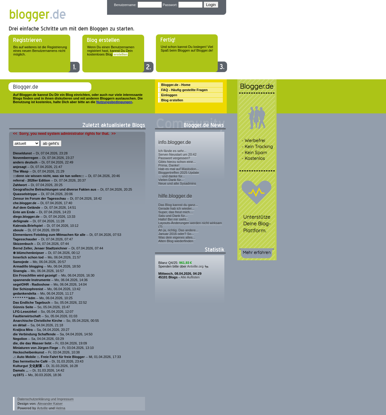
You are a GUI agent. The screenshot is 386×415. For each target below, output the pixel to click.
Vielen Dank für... (171, 180)
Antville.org (195, 266)
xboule (18, 230)
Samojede (21, 262)
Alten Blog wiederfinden (175, 241)
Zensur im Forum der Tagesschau (39, 198)
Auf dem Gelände (26, 207)
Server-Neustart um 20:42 (177, 154)
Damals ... (21, 370)
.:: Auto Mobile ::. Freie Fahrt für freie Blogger (49, 357)
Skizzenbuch (23, 244)
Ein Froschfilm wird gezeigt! (35, 275)
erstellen (120, 54)
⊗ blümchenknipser (28, 253)
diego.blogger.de (26, 216)
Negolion (20, 339)
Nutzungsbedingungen (114, 102)
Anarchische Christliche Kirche (37, 320)
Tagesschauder (25, 239)
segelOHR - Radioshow (31, 284)
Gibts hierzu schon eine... (177, 161)
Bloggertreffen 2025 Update (178, 172)
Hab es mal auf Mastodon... (178, 169)
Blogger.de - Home (176, 85)
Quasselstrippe (25, 194)
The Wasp (21, 171)
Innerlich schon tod (29, 257)
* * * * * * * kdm (24, 298)
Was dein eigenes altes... (176, 237)
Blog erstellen (172, 100)
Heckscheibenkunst (28, 352)
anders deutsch (25, 162)
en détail (20, 325)
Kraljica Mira (23, 329)
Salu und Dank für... (173, 215)
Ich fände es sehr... (172, 151)
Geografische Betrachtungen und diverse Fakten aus (55, 189)
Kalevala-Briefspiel (28, 225)
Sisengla (20, 271)
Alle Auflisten (190, 277)
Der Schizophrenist (28, 289)
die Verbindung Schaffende (34, 334)
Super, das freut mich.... (175, 212)
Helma (60, 408)
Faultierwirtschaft (27, 316)
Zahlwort (20, 185)
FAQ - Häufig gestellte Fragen (184, 90)
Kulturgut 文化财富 (27, 366)
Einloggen (169, 95)
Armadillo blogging (28, 266)
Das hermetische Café (30, 361)
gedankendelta (24, 293)
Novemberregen (26, 158)
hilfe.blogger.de (175, 195)
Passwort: (170, 5)
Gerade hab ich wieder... (176, 208)
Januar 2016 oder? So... (176, 234)
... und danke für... (171, 176)
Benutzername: (125, 5)
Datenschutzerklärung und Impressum (45, 399)
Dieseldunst (22, 153)
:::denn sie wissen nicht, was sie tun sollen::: (48, 176)
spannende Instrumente (31, 280)
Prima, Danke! (168, 165)
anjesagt (20, 167)
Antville (42, 408)
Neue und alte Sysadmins (177, 183)
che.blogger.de (24, 203)
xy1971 (18, 375)
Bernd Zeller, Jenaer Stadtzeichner (40, 248)
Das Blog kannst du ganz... (178, 205)
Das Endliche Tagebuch (31, 302)
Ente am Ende (24, 212)
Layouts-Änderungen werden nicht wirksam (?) (190, 224)
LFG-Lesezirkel (25, 311)
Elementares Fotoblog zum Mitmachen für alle (49, 234)
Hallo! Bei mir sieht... (173, 219)
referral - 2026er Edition (31, 180)
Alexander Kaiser (50, 403)
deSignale (21, 221)
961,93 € (185, 263)
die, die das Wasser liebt (32, 343)
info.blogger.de (174, 142)
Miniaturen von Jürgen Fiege (35, 348)
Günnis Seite (23, 307)
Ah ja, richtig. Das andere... (178, 230)
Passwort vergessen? (174, 158)
